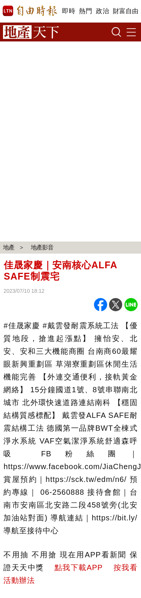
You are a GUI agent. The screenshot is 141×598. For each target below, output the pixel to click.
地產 (8, 247)
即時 (68, 11)
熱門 (85, 11)
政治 (102, 11)
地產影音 (42, 247)
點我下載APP (79, 567)
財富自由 (125, 11)
